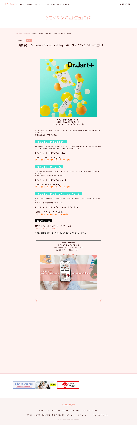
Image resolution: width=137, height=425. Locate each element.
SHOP (59, 4)
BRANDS (66, 4)
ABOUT (22, 4)
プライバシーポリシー (83, 415)
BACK (36, 300)
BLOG (53, 4)
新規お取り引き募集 (58, 415)
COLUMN (46, 4)
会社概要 (37, 415)
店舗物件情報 (46, 415)
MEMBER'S (86, 410)
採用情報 (29, 415)
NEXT (100, 300)
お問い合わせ (71, 415)
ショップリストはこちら (45, 228)
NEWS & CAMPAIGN (34, 4)
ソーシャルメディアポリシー (101, 415)
